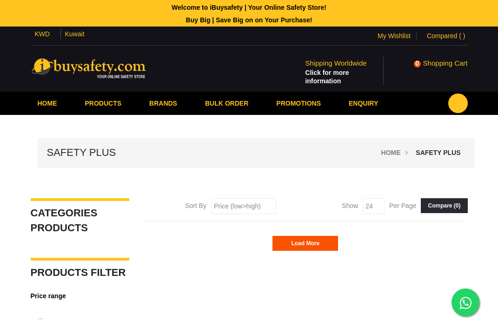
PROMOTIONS (298, 103)
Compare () (444, 205)
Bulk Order (226, 103)
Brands (163, 103)
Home (47, 103)
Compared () (446, 36)
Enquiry (363, 103)
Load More (305, 243)
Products (103, 103)
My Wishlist (394, 36)
